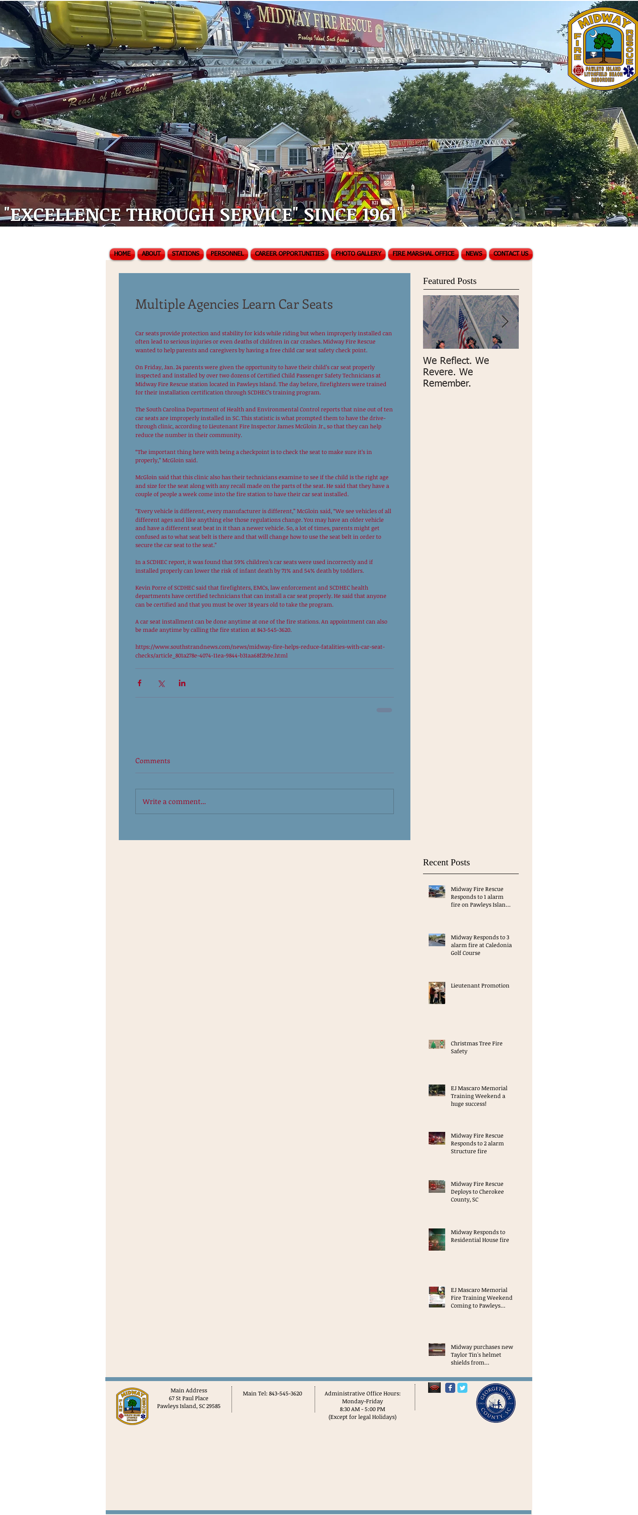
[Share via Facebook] (139, 683)
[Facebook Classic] (450, 1388)
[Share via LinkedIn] (182, 683)
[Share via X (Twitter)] (161, 683)
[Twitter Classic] (462, 1388)
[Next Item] (505, 322)
